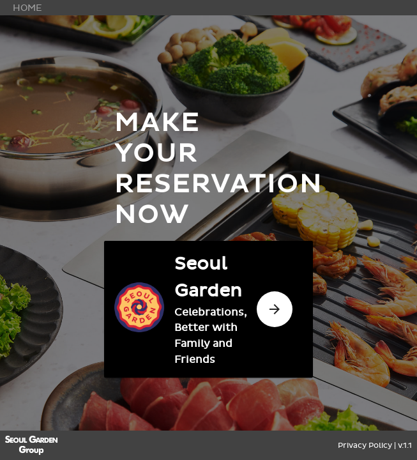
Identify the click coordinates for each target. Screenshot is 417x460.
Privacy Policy (365, 445)
